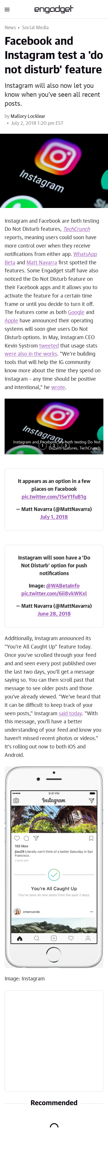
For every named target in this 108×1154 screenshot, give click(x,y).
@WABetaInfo (62, 586)
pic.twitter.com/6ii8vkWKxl (54, 593)
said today (70, 713)
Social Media (35, 27)
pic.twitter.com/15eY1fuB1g (54, 497)
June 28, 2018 (54, 614)
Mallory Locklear (28, 116)
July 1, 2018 (54, 517)
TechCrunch (76, 229)
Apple (11, 321)
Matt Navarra (41, 262)
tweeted (49, 346)
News (10, 27)
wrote (58, 387)
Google (76, 312)
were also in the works (31, 354)
